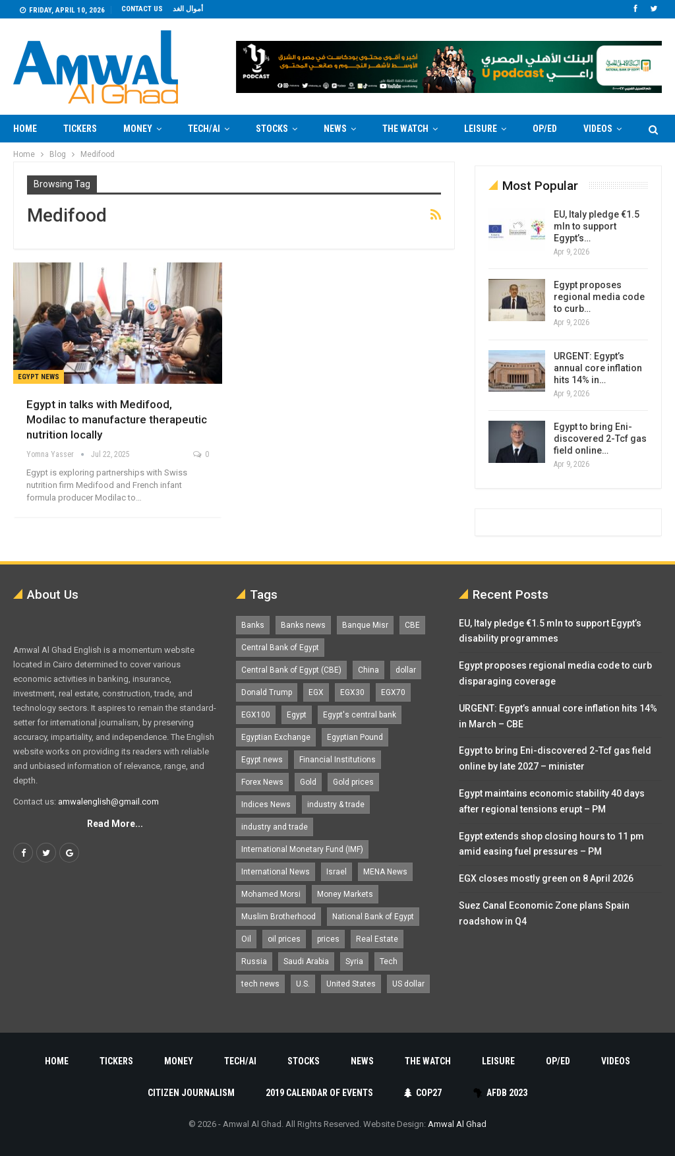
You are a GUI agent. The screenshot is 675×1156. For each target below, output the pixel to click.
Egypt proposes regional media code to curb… (599, 297)
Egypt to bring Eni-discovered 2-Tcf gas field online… (600, 438)
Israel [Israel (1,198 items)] (336, 871)
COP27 (423, 1092)
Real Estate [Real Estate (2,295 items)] (377, 939)
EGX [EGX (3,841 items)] (316, 692)
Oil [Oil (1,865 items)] (246, 939)
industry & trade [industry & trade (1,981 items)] (336, 804)
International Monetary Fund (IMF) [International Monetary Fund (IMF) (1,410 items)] (302, 849)
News (335, 128)
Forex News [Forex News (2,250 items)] (262, 782)
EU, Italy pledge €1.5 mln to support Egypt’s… (596, 226)
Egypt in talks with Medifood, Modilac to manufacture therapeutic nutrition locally (116, 419)
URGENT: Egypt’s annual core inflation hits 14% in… (598, 368)
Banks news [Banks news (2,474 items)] (303, 625)
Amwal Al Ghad (457, 1124)
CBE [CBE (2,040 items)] (412, 625)
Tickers (80, 128)
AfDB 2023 (500, 1092)
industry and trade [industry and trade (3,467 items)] (274, 827)
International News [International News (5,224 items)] (275, 871)
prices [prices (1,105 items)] (328, 939)
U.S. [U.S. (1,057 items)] (303, 984)
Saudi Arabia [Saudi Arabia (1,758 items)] (306, 961)
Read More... (115, 823)
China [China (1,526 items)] (368, 670)
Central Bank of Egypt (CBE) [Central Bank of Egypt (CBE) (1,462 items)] (291, 670)
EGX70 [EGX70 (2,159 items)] (393, 692)
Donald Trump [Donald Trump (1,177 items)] (266, 692)
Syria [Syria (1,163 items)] (354, 961)
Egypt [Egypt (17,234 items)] (297, 714)
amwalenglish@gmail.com (108, 801)
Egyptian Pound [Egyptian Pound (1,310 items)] (355, 737)
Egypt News (38, 377)
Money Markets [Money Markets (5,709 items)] (345, 894)
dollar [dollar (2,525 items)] (406, 670)
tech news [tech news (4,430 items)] (260, 984)
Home (25, 128)
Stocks (272, 128)
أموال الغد (188, 9)
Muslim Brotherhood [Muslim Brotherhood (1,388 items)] (278, 916)
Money (137, 128)
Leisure (480, 128)
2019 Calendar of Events (319, 1092)
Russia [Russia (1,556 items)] (254, 961)
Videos (615, 1061)
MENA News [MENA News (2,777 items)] (385, 871)
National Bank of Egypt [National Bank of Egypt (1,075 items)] (373, 916)
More (594, 128)
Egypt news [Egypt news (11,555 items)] (262, 759)
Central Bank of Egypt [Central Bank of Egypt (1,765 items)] (280, 647)
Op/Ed (545, 128)
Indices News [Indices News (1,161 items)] (266, 804)
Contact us (142, 9)
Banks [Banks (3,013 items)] (252, 625)
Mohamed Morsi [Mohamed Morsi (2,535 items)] (271, 894)
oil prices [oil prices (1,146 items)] (284, 939)
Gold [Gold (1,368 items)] (308, 782)
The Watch (405, 128)
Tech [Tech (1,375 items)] (388, 961)
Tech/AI (204, 128)
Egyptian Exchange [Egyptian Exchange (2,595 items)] (275, 737)
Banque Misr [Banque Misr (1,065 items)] (365, 625)
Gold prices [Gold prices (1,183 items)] (353, 782)
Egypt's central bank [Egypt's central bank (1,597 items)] (359, 714)
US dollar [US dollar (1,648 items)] (408, 984)
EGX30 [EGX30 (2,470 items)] (352, 692)
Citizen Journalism (191, 1092)
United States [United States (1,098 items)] (351, 984)
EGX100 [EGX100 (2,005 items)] (255, 714)
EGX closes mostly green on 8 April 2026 (546, 878)
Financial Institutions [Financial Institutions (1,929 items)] (337, 759)
